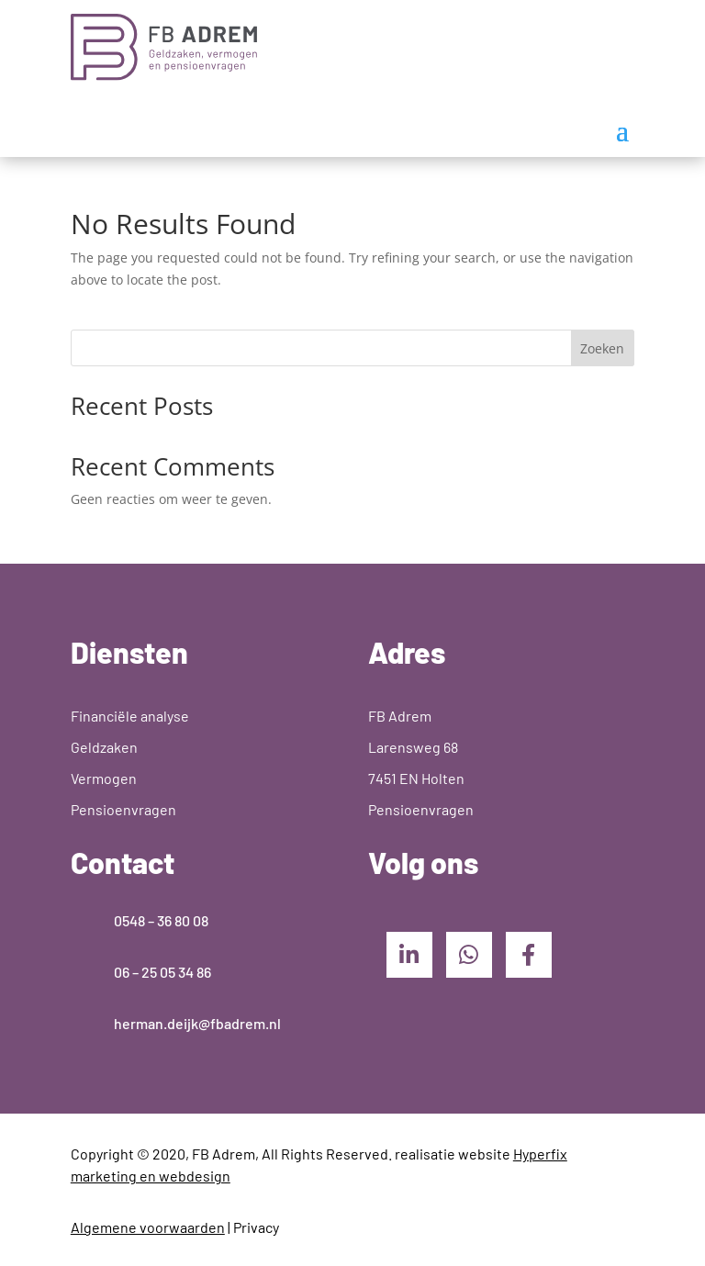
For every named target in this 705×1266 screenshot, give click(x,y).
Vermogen (104, 778)
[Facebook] (529, 955)
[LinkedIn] (409, 955)
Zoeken (602, 348)
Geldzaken (104, 747)
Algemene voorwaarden (148, 1227)
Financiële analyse (130, 715)
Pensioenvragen (123, 809)
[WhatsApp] (469, 955)
